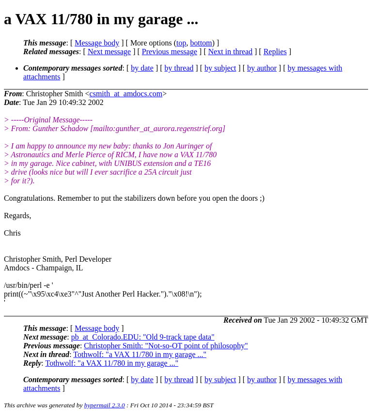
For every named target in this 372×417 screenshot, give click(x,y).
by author (262, 68)
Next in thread (230, 51)
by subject (220, 68)
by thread (179, 68)
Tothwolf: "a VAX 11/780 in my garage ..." (139, 354)
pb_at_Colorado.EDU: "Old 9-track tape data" (143, 337)
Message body (97, 43)
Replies (275, 51)
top (181, 43)
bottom (201, 43)
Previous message (169, 51)
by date (142, 68)
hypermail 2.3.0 (104, 405)
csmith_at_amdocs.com (126, 93)
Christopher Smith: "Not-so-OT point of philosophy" (166, 346)
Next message (109, 51)
